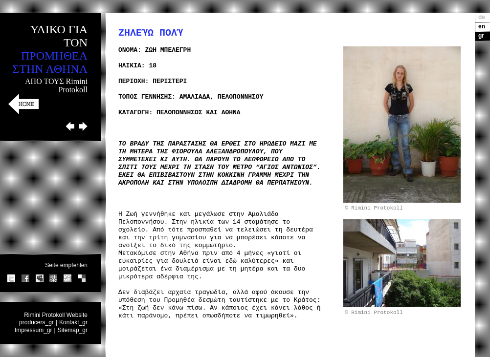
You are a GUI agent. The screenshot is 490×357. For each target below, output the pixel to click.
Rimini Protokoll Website (56, 315)
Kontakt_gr (73, 322)
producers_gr (36, 322)
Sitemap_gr (73, 330)
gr (481, 35)
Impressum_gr (33, 330)
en (481, 26)
